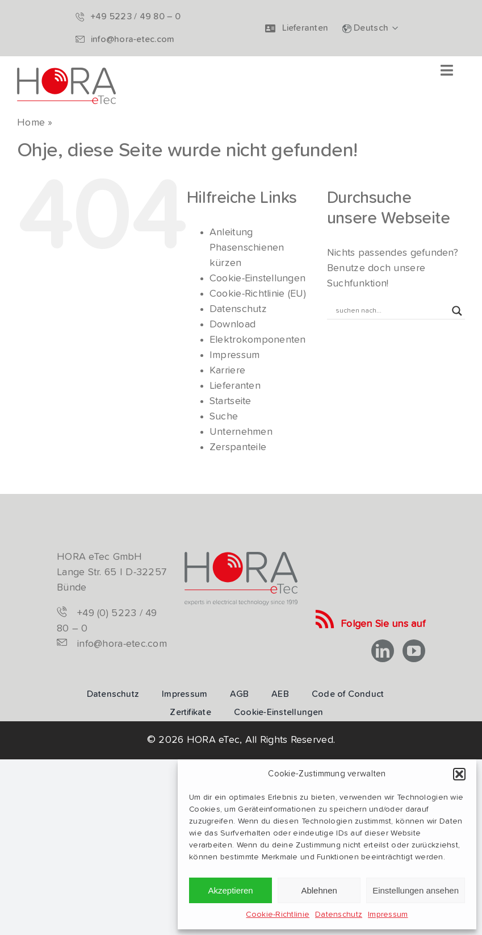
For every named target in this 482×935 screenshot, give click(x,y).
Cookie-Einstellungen (257, 278)
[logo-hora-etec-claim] (241, 557)
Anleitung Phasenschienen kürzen (246, 247)
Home (31, 123)
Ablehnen (319, 890)
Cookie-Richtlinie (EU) (257, 294)
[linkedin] (382, 650)
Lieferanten (235, 386)
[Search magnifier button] (457, 311)
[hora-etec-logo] (66, 73)
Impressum (388, 915)
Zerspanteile (237, 447)
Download (232, 324)
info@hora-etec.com (122, 644)
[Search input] (391, 311)
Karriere (227, 370)
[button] (459, 774)
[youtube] (414, 650)
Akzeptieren (230, 890)
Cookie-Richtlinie (277, 915)
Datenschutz (338, 915)
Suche (223, 417)
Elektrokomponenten (257, 340)
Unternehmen (241, 432)
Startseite (230, 401)
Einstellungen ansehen (415, 890)
